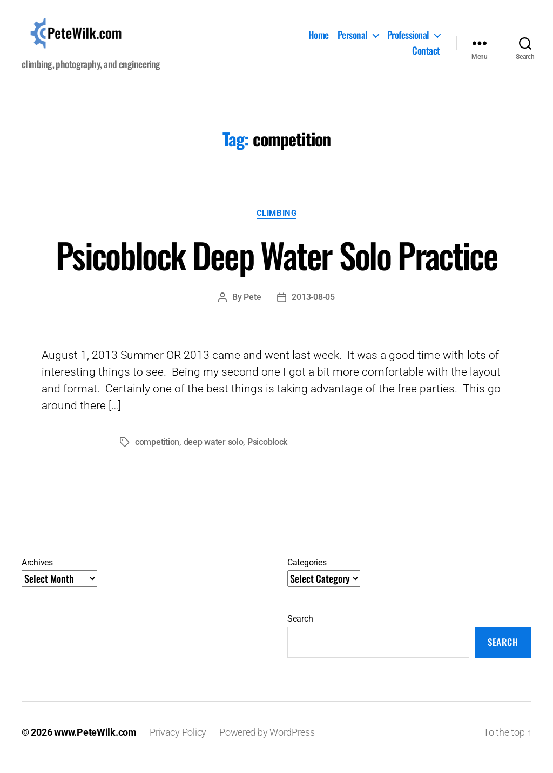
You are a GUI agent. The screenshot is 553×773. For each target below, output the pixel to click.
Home (318, 40)
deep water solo (214, 452)
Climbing (276, 223)
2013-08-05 (313, 307)
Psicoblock (267, 452)
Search (300, 628)
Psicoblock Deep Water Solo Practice (276, 264)
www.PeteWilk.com (95, 742)
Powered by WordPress (267, 742)
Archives (37, 572)
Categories (306, 572)
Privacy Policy (178, 742)
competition (157, 452)
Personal (353, 40)
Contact (426, 56)
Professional (408, 40)
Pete (252, 307)
